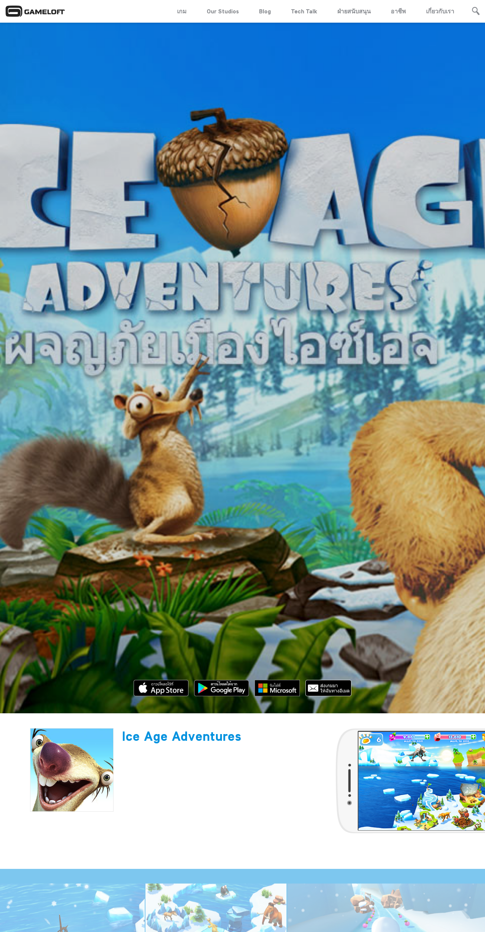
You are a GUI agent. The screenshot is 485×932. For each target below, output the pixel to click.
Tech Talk (304, 11)
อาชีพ (398, 11)
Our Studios (223, 11)
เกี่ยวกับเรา (440, 11)
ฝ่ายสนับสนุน (354, 11)
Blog (265, 11)
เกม (182, 11)
